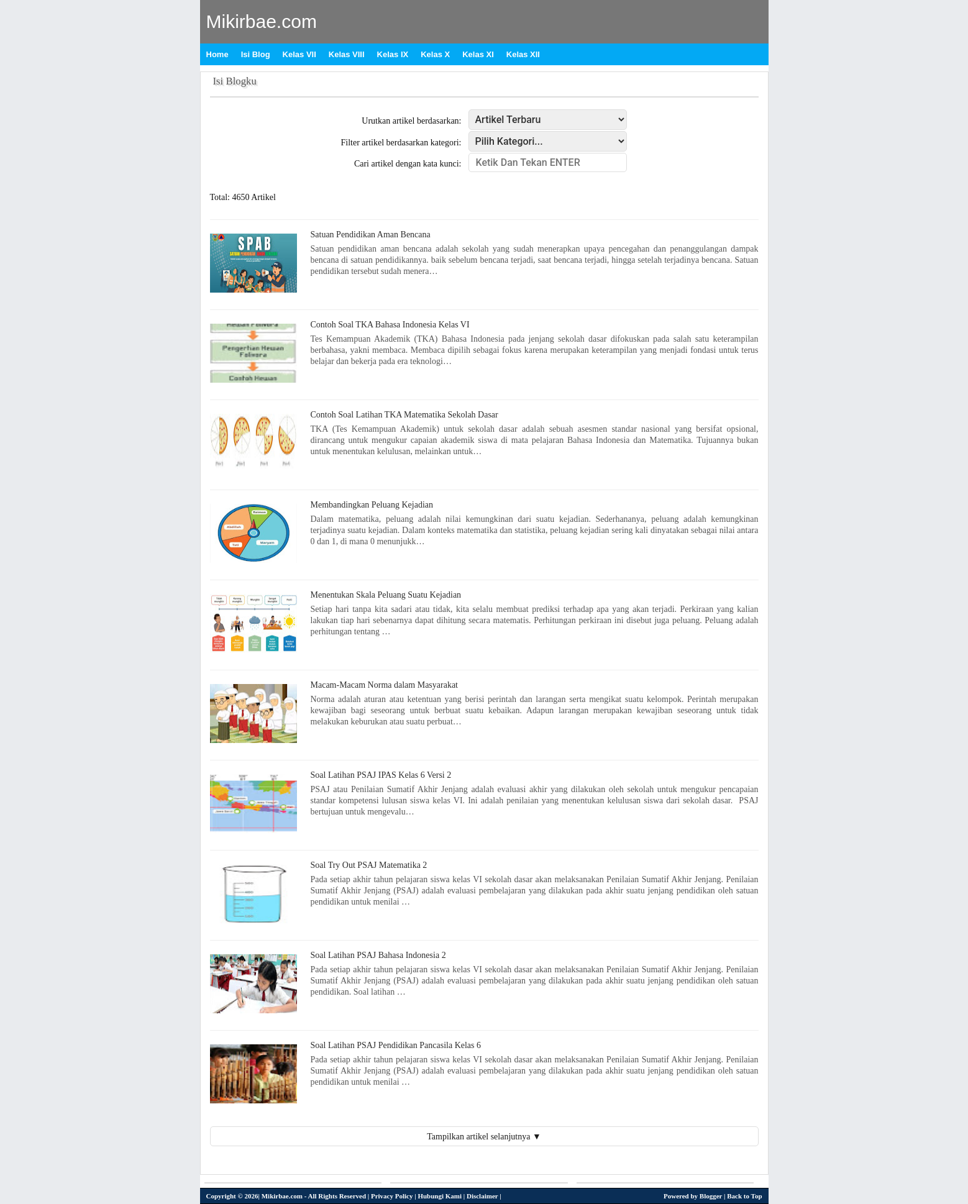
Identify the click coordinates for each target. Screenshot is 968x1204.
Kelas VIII (347, 54)
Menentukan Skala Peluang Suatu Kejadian (386, 595)
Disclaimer (482, 1196)
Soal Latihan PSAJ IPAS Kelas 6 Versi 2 (381, 775)
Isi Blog (255, 54)
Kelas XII (523, 54)
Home (217, 54)
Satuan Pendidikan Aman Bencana (371, 234)
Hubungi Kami (440, 1196)
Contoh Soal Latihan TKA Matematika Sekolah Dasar (404, 414)
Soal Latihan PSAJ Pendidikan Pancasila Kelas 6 (396, 1045)
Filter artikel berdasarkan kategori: (401, 142)
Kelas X (435, 54)
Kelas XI (478, 54)
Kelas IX (393, 54)
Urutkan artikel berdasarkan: (411, 120)
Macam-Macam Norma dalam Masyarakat (385, 685)
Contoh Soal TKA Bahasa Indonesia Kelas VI (390, 324)
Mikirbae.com (261, 21)
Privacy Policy (392, 1196)
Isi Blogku (235, 81)
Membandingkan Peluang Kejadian (372, 504)
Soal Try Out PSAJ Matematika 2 (369, 865)
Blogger (711, 1196)
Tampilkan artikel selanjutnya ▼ (484, 1136)
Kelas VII (299, 54)
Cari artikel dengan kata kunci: (408, 163)
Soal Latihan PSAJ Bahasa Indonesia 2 (378, 955)
